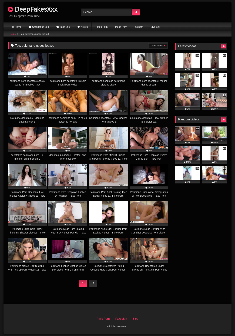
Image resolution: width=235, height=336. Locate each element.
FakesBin (121, 318)
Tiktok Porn (101, 26)
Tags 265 (65, 26)
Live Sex (155, 26)
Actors (84, 26)
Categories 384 (40, 26)
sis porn (139, 26)
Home (18, 26)
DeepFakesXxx (32, 9)
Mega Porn (121, 26)
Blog (135, 318)
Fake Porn (103, 318)
